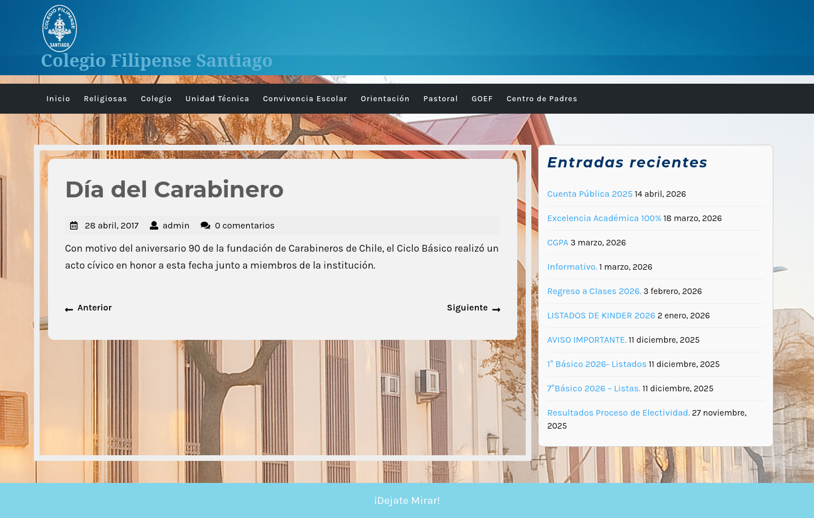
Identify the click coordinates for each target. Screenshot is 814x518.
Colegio (156, 98)
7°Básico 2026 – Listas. (593, 388)
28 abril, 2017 (111, 225)
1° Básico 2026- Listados (597, 364)
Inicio (58, 98)
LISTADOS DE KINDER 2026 (601, 315)
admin (176, 225)
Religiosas (105, 98)
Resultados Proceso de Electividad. (618, 412)
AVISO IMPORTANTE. (586, 339)
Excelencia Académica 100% (604, 218)
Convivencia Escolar (305, 98)
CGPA (558, 242)
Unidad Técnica (217, 98)
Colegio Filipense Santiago (157, 60)
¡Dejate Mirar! (407, 500)
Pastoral (440, 98)
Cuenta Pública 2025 (590, 193)
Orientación (385, 98)
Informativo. (572, 266)
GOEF (482, 98)
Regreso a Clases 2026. (594, 291)
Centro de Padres (542, 98)
